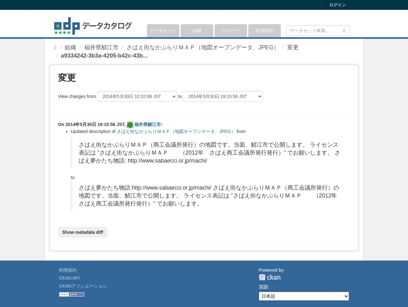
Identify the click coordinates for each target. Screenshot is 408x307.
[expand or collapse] (349, 23)
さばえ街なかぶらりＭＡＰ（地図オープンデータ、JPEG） (203, 47)
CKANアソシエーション (83, 286)
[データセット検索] (318, 30)
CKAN (269, 277)
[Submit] (344, 30)
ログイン (337, 5)
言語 (263, 287)
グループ (231, 30)
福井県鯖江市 (101, 47)
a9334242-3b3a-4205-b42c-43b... (104, 55)
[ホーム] (56, 47)
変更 (293, 47)
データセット (163, 30)
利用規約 (264, 30)
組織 (197, 30)
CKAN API (69, 278)
